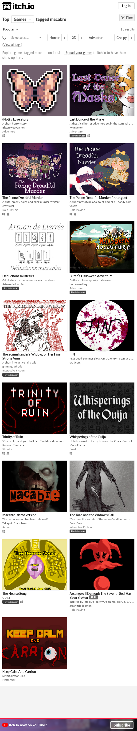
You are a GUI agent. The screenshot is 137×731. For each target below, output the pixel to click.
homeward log (78, 284)
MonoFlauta (77, 445)
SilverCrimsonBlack (14, 676)
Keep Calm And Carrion (19, 672)
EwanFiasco (77, 523)
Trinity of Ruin (12, 437)
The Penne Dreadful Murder (22, 198)
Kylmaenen (76, 127)
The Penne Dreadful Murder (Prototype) (98, 198)
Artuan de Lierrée (12, 284)
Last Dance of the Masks (87, 119)
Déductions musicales (18, 276)
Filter (127, 17)
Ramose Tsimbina (13, 445)
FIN (72, 354)
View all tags (12, 45)
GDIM (6, 597)
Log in (126, 6)
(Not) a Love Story (15, 119)
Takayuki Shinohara (14, 523)
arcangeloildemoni (81, 605)
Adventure (96, 38)
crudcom (75, 362)
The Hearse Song (14, 593)
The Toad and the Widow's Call (92, 515)
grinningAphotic (12, 366)
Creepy (122, 38)
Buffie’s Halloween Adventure (91, 276)
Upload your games (78, 53)
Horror (54, 38)
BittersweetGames (13, 127)
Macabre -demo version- (20, 515)
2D (74, 38)
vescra (73, 206)
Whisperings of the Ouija (88, 437)
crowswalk (8, 206)
